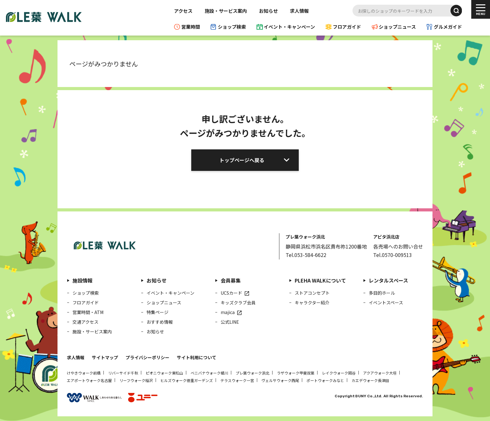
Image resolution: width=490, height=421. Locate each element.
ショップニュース (397, 26)
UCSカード (231, 293)
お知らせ (268, 10)
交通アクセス (85, 322)
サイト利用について (196, 357)
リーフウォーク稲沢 (136, 380)
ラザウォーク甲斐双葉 (295, 372)
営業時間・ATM (87, 312)
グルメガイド (448, 26)
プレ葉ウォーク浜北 (252, 372)
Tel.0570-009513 (392, 255)
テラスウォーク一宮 (237, 380)
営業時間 (190, 26)
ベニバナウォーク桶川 (209, 372)
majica (228, 312)
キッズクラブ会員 (238, 302)
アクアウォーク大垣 (380, 372)
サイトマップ (105, 357)
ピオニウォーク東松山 (164, 372)
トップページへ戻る (241, 160)
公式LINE (230, 322)
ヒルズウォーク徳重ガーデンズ (186, 380)
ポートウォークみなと (325, 380)
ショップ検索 (232, 26)
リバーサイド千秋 (123, 372)
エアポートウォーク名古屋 (89, 380)
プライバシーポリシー (147, 357)
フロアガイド (347, 26)
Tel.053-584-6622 (306, 255)
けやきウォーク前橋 (84, 372)
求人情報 (299, 10)
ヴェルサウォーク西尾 (280, 380)
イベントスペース (386, 302)
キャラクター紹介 (312, 302)
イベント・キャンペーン (289, 26)
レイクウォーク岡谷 (339, 372)
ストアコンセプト (312, 293)
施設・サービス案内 (226, 10)
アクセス (183, 10)
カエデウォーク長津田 (370, 380)
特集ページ (157, 312)
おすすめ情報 (160, 322)
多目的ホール (382, 293)
